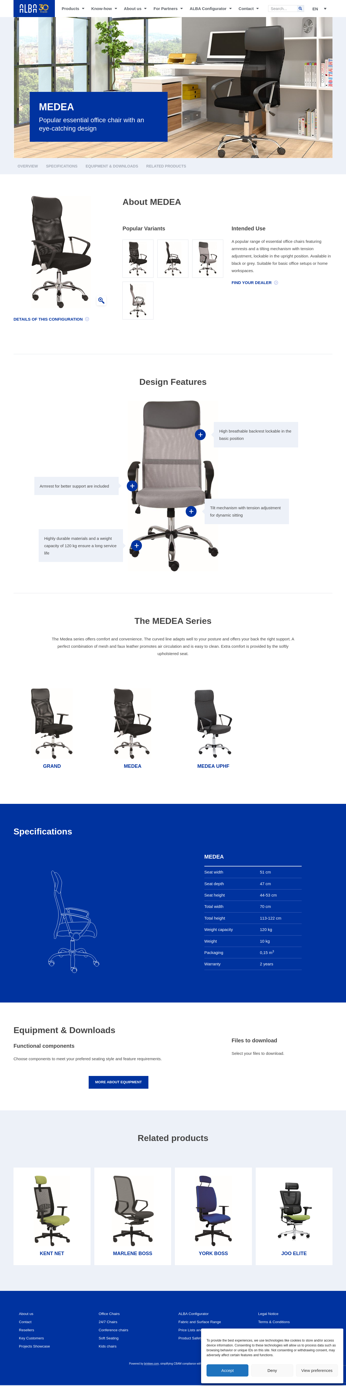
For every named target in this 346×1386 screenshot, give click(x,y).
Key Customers (33, 1339)
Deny (272, 1370)
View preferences (317, 1370)
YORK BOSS (213, 1254)
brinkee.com (151, 1364)
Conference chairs (115, 1331)
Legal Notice (269, 1314)
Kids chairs (108, 1347)
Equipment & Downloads (112, 166)
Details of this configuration (48, 319)
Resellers (27, 1331)
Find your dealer (252, 282)
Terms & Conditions (275, 1322)
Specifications (61, 166)
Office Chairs (110, 1314)
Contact (249, 8)
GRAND (52, 766)
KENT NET (52, 1254)
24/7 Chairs (109, 1322)
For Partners (168, 8)
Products (73, 8)
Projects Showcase (36, 1347)
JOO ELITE (294, 1254)
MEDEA (132, 766)
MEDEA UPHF (213, 766)
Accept (227, 1370)
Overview (28, 166)
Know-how (104, 8)
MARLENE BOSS (132, 1254)
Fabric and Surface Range (202, 1322)
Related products (166, 166)
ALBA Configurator (211, 8)
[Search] (300, 8)
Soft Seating (110, 1339)
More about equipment (118, 1082)
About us (135, 8)
